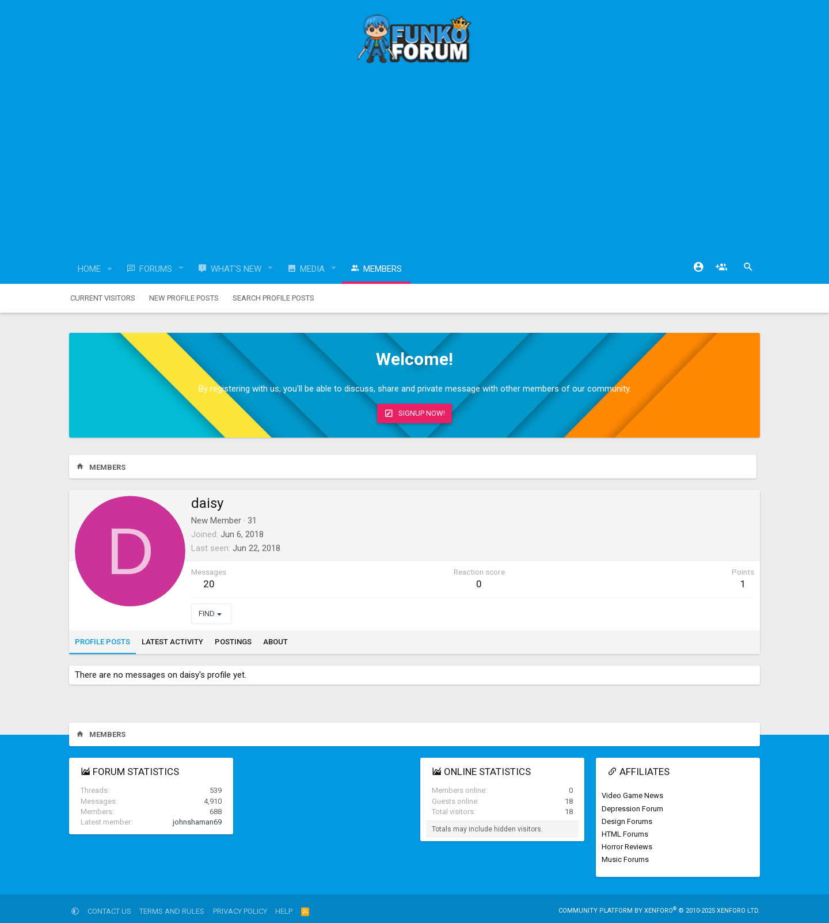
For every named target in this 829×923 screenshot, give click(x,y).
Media (312, 269)
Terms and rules (171, 911)
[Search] (748, 267)
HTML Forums (625, 834)
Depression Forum (632, 808)
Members (382, 269)
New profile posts (184, 298)
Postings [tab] (233, 641)
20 (209, 584)
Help (283, 911)
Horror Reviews (627, 846)
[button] (110, 269)
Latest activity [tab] (172, 641)
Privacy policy (240, 911)
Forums (155, 269)
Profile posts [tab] (102, 641)
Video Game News (632, 795)
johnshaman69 (197, 822)
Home (89, 269)
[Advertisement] (414, 164)
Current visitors (102, 298)
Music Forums (625, 859)
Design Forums (627, 821)
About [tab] (275, 641)
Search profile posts (273, 298)
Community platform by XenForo (659, 910)
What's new (236, 269)
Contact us (109, 911)
